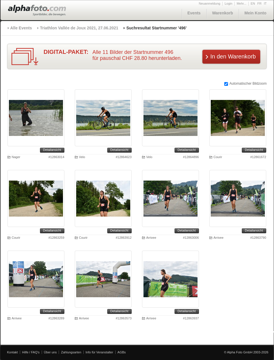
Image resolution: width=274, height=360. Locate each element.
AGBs (122, 352)
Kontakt (12, 352)
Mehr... (241, 3)
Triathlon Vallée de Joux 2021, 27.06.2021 (79, 28)
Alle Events (21, 28)
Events (194, 13)
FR (259, 3)
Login (228, 3)
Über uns (50, 352)
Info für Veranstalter (99, 352)
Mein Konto (255, 13)
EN (253, 3)
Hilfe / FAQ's (31, 352)
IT (265, 3)
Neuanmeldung (210, 3)
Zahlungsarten (71, 352)
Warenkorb (222, 13)
